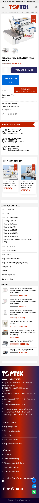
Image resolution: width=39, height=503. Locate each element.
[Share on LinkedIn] (16, 114)
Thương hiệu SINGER (11, 233)
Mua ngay (25, 90)
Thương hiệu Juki (31, 12)
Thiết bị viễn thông (8, 275)
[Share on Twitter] (8, 114)
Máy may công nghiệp (16, 12)
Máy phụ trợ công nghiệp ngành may (15, 263)
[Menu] (3, 6)
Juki (11, 110)
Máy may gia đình (8, 246)
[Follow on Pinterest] (12, 489)
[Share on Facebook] (6, 114)
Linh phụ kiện (7, 267)
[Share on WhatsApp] (3, 114)
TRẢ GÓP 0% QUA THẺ (10, 80)
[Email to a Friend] (11, 114)
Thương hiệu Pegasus (11, 236)
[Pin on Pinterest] (13, 114)
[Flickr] (21, 489)
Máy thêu (5, 213)
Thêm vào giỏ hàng (24, 70)
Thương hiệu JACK (10, 227)
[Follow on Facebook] (3, 489)
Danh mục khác (7, 279)
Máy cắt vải (6, 255)
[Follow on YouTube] (17, 489)
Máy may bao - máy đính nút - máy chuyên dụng (18, 240)
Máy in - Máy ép (8, 209)
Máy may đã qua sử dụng (11, 259)
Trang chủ (3, 12)
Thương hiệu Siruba (10, 224)
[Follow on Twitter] (8, 489)
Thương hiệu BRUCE (10, 230)
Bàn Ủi (4, 271)
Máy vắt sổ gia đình (9, 250)
